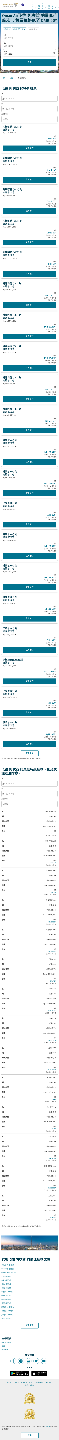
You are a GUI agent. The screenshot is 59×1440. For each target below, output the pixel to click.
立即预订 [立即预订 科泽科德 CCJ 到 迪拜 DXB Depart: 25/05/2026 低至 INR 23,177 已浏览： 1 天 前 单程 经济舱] (29, 399)
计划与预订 (34, 7)
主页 (3, 78)
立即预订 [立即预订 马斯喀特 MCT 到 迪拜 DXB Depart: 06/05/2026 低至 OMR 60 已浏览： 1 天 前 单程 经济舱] (29, 274)
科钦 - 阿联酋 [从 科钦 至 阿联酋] (6, 1280)
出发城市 (49, 1382)
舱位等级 (4, 114)
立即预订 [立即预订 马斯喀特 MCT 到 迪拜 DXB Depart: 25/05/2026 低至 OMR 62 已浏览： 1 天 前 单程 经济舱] (29, 211)
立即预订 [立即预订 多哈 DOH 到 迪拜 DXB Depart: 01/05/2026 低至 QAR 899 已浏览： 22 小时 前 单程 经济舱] (29, 744)
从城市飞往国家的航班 (36, 1382)
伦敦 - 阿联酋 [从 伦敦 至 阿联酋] (6, 1288)
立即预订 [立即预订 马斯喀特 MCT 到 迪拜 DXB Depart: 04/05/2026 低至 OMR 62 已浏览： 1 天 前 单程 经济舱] (29, 180)
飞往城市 (16, 1382)
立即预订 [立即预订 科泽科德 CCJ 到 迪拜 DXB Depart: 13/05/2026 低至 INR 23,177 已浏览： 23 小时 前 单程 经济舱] (29, 430)
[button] (19, 29)
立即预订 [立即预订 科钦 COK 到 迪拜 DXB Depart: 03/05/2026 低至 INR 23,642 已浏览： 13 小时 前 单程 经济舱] (29, 587)
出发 (6, 52)
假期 (49, 7)
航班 (11, 78)
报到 (39, 7)
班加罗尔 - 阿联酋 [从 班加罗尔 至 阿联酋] (7, 1307)
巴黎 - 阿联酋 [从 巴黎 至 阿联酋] (6, 1277)
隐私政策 (47, 1427)
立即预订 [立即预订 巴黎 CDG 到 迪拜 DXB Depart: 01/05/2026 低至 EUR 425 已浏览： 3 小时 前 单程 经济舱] (29, 525)
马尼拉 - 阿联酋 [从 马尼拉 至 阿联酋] (7, 1311)
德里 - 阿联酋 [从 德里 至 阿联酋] (6, 1299)
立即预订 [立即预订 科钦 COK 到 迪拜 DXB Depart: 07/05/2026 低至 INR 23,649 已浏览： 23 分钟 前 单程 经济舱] (29, 619)
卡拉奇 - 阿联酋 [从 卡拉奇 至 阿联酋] (7, 1292)
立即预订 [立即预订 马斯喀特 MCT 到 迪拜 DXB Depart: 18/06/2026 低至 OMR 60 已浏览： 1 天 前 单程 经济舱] (29, 148)
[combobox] (31, 99)
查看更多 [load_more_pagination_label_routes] (29, 1325)
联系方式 (4, 1350)
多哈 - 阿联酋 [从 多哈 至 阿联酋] (6, 1284)
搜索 (29, 62)
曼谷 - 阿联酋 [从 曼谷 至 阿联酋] (6, 1319)
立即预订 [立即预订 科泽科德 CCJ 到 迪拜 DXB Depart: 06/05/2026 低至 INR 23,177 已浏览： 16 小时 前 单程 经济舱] (29, 305)
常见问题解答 (6, 1343)
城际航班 (24, 1382)
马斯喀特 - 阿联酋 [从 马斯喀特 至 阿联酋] (7, 1265)
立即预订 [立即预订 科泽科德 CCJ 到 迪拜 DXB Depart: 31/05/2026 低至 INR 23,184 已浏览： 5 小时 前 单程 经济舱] (29, 368)
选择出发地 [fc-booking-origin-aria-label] (8, 38)
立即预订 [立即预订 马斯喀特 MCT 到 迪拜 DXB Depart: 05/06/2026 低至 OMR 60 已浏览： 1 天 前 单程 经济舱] (29, 242)
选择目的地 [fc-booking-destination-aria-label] (8, 46)
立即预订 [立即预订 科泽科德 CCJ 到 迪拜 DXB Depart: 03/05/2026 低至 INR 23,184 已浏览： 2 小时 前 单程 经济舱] (29, 336)
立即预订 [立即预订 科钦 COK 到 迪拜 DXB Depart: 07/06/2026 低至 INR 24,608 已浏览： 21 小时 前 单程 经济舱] (29, 493)
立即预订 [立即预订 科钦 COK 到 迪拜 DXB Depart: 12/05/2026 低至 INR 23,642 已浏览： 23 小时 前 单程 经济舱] (29, 462)
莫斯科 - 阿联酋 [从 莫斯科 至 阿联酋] (7, 1315)
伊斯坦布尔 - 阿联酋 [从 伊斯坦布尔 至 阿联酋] (8, 1273)
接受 (29, 1435)
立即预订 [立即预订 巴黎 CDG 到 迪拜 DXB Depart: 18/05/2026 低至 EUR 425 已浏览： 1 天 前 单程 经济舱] (29, 650)
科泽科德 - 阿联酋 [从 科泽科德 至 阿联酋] (7, 1269)
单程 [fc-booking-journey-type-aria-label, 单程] (6, 29)
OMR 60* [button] (49, 21)
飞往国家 (8, 1382)
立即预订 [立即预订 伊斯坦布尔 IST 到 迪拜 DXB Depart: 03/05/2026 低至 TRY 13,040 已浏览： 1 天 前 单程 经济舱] (29, 681)
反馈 (3, 1346)
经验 (54, 7)
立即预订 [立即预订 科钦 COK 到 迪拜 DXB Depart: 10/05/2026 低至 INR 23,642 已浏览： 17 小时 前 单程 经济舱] (29, 556)
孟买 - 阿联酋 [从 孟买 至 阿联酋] (6, 1303)
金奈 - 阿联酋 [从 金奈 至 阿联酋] (6, 1296)
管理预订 (44, 7)
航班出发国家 (29, 1385)
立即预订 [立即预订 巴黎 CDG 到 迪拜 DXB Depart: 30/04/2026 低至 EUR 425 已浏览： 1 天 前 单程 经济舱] (29, 713)
